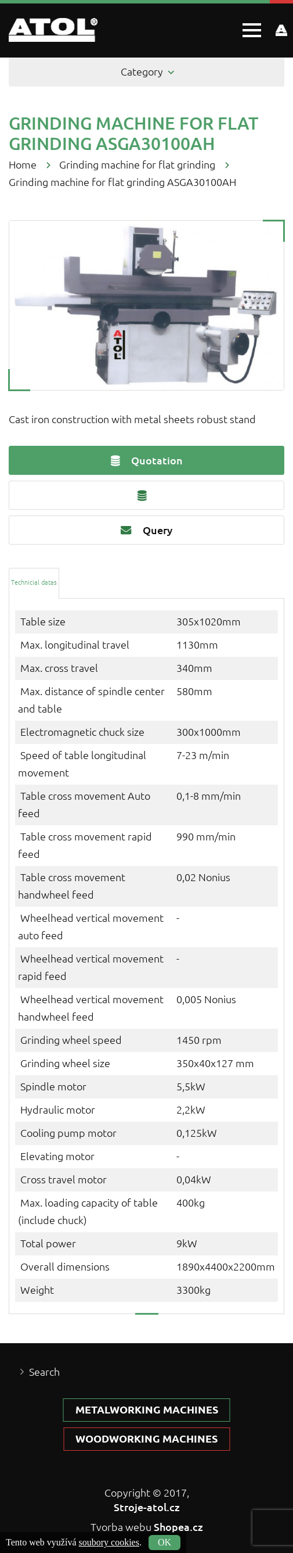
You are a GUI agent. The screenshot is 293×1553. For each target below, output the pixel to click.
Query (146, 530)
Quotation (147, 460)
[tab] (34, 582)
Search (44, 1372)
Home (23, 165)
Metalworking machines (146, 1410)
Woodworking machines (146, 1439)
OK (164, 1542)
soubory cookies (109, 1542)
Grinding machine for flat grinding (137, 165)
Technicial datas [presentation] (34, 582)
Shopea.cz (178, 1526)
